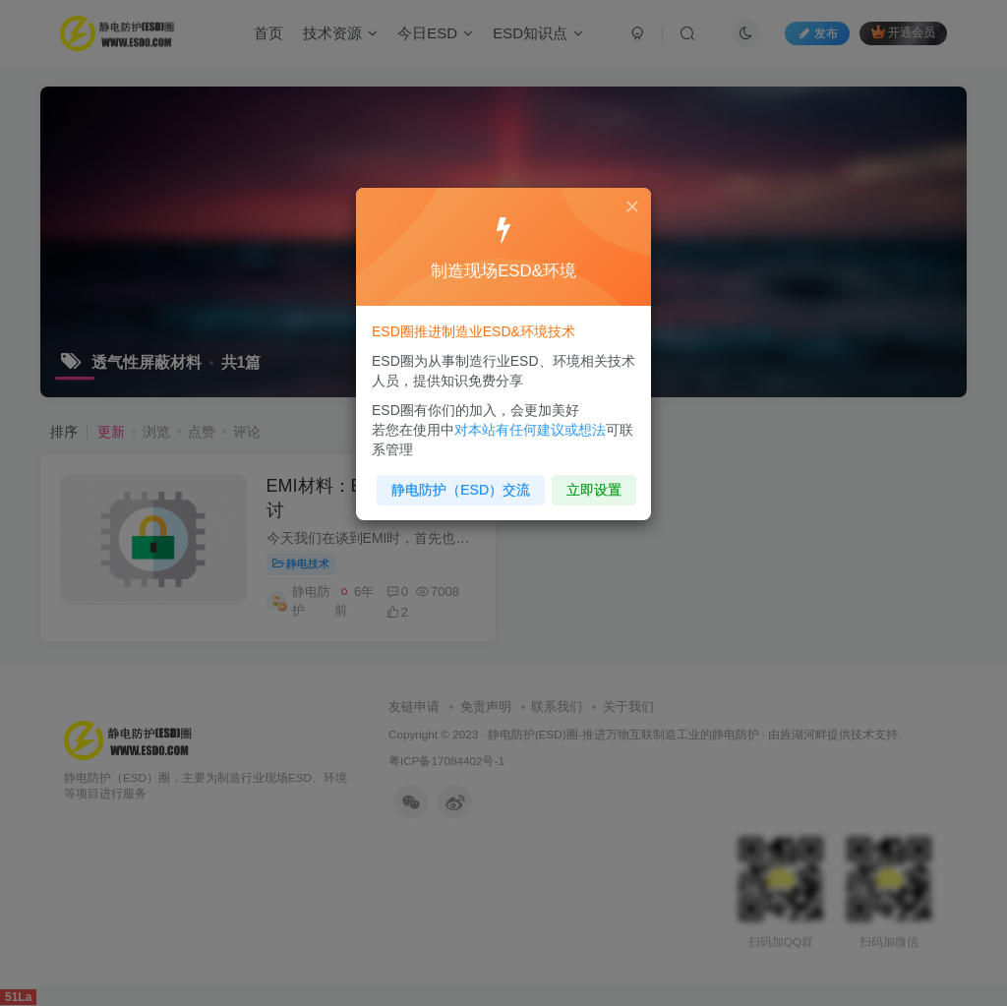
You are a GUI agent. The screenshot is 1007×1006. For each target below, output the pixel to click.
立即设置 (590, 484)
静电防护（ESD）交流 (462, 484)
